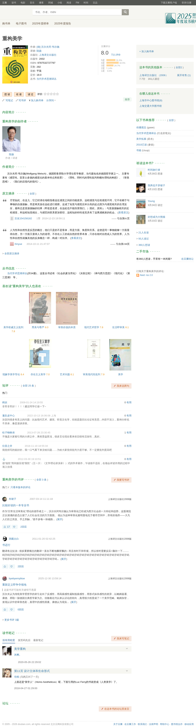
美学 (120, 374)
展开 (59, 519)
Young (151, 201)
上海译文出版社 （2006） (153, 75)
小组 (59, 2)
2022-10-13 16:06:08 (38, 415)
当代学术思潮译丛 (46, 78)
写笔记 (9, 100)
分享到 (50, 100)
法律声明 (153, 724)
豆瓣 (4, 2)
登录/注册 (186, 2)
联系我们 (142, 724)
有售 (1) (184, 75)
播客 (41, 2)
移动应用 (189, 724)
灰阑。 (18, 654)
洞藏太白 (14, 538)
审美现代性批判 (92, 374)
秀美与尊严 (38, 327)
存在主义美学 (38, 374)
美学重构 (20, 648)
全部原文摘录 (11, 253)
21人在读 (143, 232)
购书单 (6, 23)
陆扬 (39, 50)
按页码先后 (24, 640)
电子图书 (21, 23)
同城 (50, 2)
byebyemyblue (17, 578)
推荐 (127, 99)
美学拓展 (141, 138)
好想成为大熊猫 (156, 216)
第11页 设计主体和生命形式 (32, 671)
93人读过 (143, 238)
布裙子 (12, 498)
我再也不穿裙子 (156, 185)
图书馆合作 (177, 724)
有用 (129, 402)
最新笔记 (38, 640)
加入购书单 (37, 100)
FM (77, 2)
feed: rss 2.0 (146, 275)
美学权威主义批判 (13, 327)
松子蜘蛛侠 (8, 432)
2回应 (23, 526)
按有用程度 (8, 640)
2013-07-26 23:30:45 (38, 432)
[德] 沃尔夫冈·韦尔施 (48, 46)
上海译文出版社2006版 (119, 499)
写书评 (22, 100)
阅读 (69, 2)
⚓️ (3, 459)
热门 (4, 392)
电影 (23, 2)
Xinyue (18, 244)
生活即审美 (118, 327)
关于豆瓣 (117, 724)
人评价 (116, 54)
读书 (13, 2)
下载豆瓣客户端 (169, 2)
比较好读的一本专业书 (15, 505)
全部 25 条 (28, 385)
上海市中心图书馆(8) (150, 100)
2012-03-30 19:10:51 (29, 459)
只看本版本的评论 (20, 487)
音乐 (32, 2)
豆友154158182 (23, 218)
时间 (86, 2)
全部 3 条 (41, 479)
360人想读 (144, 244)
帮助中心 (164, 724)
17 (8, 526)
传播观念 (141, 127)
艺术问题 (65, 374)
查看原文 (123, 212)
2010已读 (141, 144)
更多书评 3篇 (11, 619)
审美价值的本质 (67, 327)
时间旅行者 (154, 169)
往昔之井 (7, 445)
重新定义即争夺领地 (14, 584)
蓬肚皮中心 (8, 415)
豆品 (95, 2)
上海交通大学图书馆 (150, 105)
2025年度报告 (62, 23)
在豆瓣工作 (130, 724)
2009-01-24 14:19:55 (31, 402)
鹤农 (4, 402)
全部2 (179, 67)
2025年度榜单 (40, 23)
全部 (32, 193)
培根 (16, 676)
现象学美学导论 (11, 374)
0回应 (21, 609)
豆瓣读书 (16, 12)
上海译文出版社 (47, 54)
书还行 (6, 544)
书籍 (138, 150)
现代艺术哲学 (92, 327)
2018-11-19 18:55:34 (36, 445)
